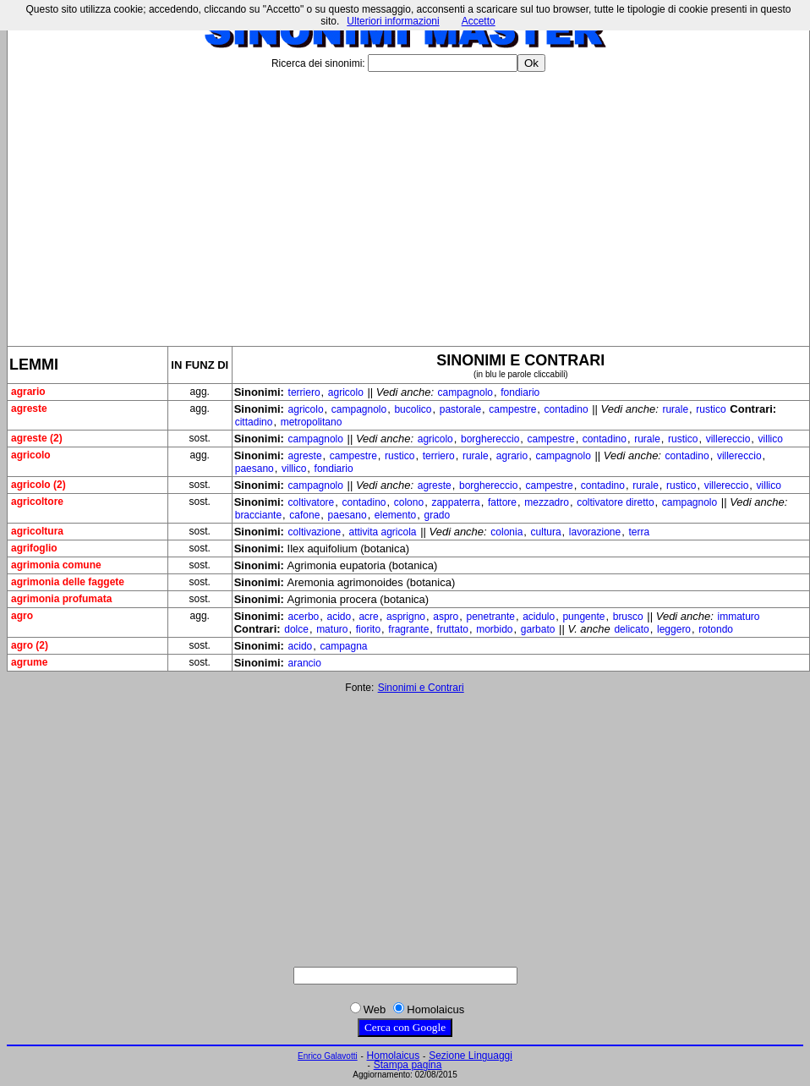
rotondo (715, 629)
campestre (512, 409)
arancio (304, 663)
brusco (628, 617)
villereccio (728, 439)
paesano (254, 468)
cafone (304, 515)
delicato (631, 629)
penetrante (491, 617)
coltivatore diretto (615, 502)
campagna (343, 646)
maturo (332, 629)
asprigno (405, 617)
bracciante (258, 515)
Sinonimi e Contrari (421, 688)
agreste (305, 456)
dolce (296, 629)
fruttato (452, 629)
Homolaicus (393, 1055)
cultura (546, 532)
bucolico (412, 409)
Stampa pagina (408, 1065)
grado (437, 515)
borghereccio (490, 439)
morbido (494, 629)
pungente (583, 617)
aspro (445, 617)
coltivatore (311, 502)
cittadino (254, 422)
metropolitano (311, 422)
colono (409, 502)
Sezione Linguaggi (470, 1055)
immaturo (739, 617)
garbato (538, 629)
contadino (566, 409)
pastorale (460, 409)
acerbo (304, 617)
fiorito (368, 629)
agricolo (346, 392)
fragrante (408, 629)
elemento (395, 515)
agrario (512, 456)
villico (770, 439)
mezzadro (546, 502)
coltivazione (315, 532)
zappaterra (455, 502)
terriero (304, 392)
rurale (675, 409)
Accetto (478, 21)
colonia (506, 532)
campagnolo (465, 392)
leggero (674, 629)
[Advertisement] (408, 202)
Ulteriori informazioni (393, 21)
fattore (502, 502)
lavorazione (595, 532)
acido (338, 617)
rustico (710, 409)
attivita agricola (382, 532)
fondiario (520, 392)
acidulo (539, 617)
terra (638, 532)
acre (368, 617)
